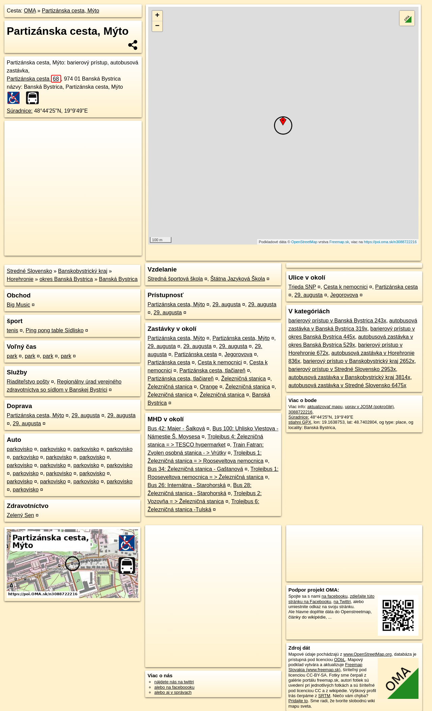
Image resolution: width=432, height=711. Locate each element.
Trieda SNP (302, 287)
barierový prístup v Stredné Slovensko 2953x (342, 369)
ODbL (339, 659)
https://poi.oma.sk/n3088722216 (390, 242)
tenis (12, 330)
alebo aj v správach (172, 692)
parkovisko (19, 449)
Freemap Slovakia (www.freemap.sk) (325, 667)
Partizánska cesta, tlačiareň (213, 370)
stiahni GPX (300, 422)
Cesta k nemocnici (220, 362)
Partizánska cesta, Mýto (70, 10)
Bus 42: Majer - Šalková (176, 428)
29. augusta (86, 415)
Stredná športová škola (175, 279)
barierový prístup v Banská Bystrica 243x (337, 320)
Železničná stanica (243, 378)
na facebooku (335, 596)
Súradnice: (20, 111)
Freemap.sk (339, 242)
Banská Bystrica (118, 279)
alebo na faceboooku (174, 687)
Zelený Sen (20, 515)
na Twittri (342, 601)
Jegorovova (238, 354)
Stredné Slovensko (29, 271)
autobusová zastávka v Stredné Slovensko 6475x (348, 385)
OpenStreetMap (304, 242)
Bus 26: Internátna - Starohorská (186, 485)
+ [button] (157, 16)
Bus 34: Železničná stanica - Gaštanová (195, 469)
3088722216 (301, 412)
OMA (30, 10)
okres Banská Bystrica (66, 279)
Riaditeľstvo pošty (28, 382)
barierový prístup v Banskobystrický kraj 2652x (358, 361)
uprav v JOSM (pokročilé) (369, 406)
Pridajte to (298, 700)
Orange (209, 387)
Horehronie (20, 279)
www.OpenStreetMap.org (367, 654)
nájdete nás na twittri (174, 681)
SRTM (324, 695)
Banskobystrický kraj (82, 271)
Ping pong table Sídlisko (55, 330)
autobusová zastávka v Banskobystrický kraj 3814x (349, 377)
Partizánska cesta (34, 79)
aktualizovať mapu (325, 406)
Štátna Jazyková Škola (237, 279)
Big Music (18, 305)
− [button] (157, 26)
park (12, 356)
